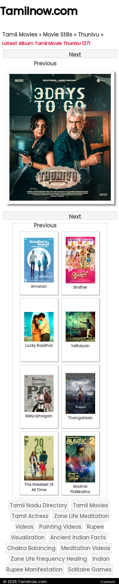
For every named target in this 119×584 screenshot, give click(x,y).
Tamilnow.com (39, 11)
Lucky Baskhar (39, 342)
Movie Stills (57, 34)
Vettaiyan (80, 343)
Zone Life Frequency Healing (49, 559)
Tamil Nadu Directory (38, 505)
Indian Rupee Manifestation (58, 564)
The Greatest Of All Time (39, 484)
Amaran (39, 283)
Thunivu (88, 34)
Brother (80, 284)
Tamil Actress (30, 516)
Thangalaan (80, 415)
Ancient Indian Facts (78, 537)
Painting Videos (60, 527)
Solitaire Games (89, 569)
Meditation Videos (85, 548)
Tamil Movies (19, 34)
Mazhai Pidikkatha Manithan (80, 489)
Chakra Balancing (31, 548)
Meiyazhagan (39, 413)
